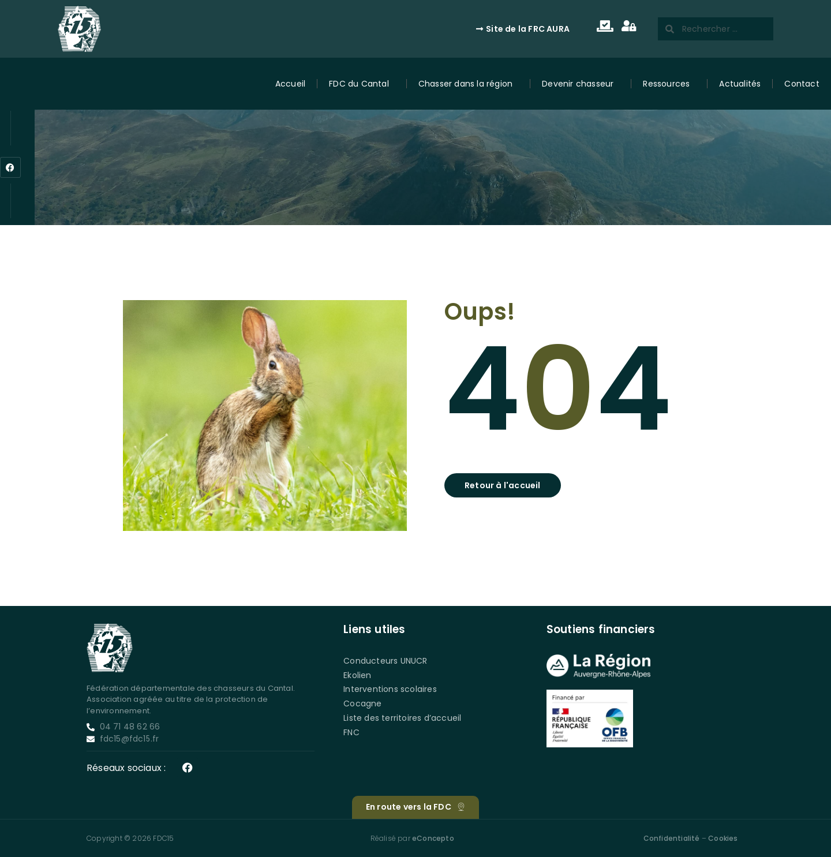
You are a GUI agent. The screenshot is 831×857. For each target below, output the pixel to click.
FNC (351, 732)
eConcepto (433, 838)
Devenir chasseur (580, 84)
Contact (801, 83)
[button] (502, 485)
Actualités (740, 83)
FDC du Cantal (362, 84)
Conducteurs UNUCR (385, 661)
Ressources (669, 84)
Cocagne (362, 703)
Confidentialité (671, 838)
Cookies (723, 838)
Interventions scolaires (390, 689)
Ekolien (357, 675)
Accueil (290, 83)
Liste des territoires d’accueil (402, 718)
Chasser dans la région (468, 84)
